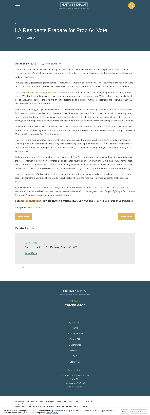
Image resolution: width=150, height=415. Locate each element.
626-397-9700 (75, 305)
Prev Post (23, 216)
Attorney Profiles (75, 333)
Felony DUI (75, 339)
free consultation (30, 200)
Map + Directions (75, 386)
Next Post (126, 216)
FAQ (75, 356)
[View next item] (28, 267)
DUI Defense (75, 344)
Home (75, 327)
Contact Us (75, 361)
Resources (75, 350)
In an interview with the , (36, 92)
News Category (35, 207)
